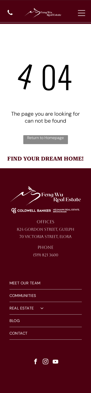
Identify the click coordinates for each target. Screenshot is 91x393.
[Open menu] (81, 13)
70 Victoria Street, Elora (45, 236)
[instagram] (45, 362)
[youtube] (55, 362)
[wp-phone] (10, 15)
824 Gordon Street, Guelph (45, 229)
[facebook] (35, 362)
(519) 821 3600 (45, 255)
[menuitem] (45, 283)
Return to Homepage (45, 137)
